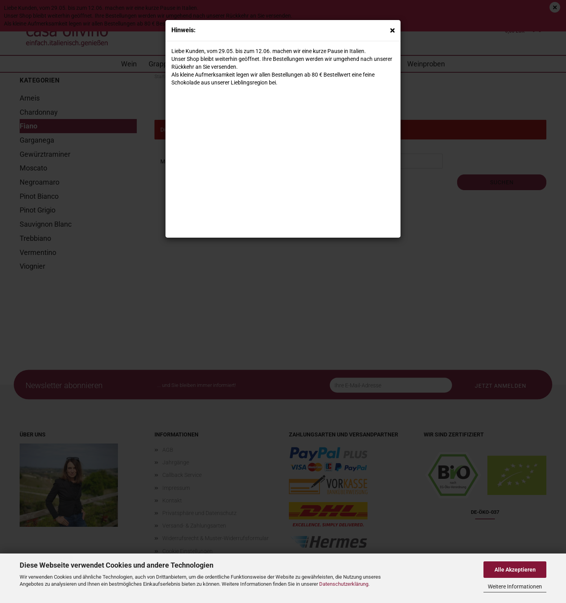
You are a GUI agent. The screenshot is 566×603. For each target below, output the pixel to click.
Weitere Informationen (515, 586)
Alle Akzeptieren (515, 569)
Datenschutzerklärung (343, 584)
